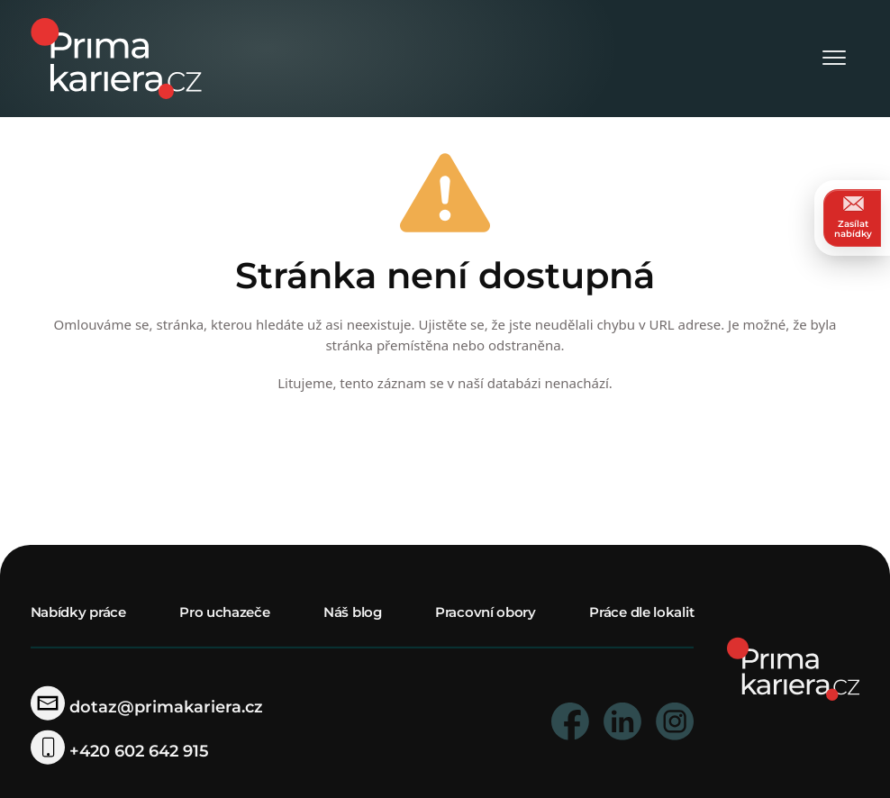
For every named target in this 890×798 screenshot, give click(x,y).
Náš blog (352, 612)
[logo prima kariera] (116, 57)
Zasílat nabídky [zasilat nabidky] (853, 217)
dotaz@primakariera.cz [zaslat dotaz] (147, 707)
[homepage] (793, 667)
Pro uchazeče (224, 612)
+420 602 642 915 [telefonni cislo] (120, 751)
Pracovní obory (485, 612)
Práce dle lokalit (641, 612)
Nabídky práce (78, 612)
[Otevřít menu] (834, 59)
